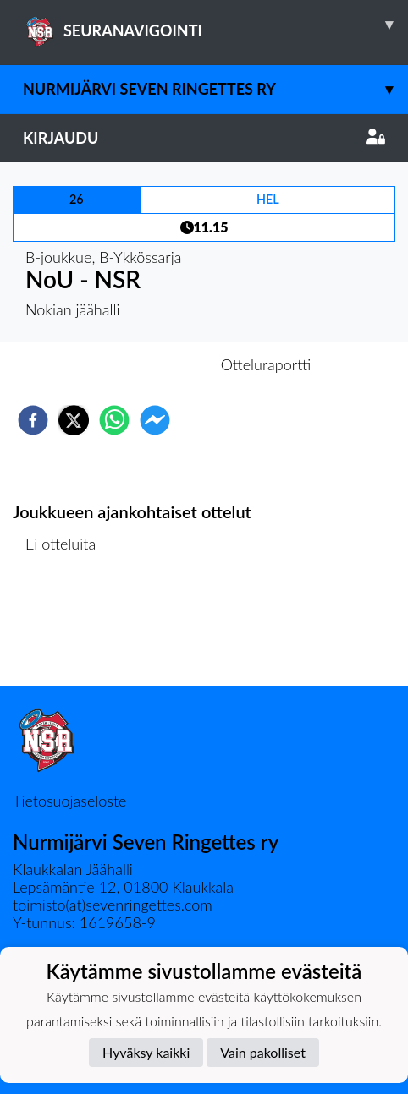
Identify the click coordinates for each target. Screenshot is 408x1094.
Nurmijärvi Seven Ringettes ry (215, 89)
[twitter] (73, 420)
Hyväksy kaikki (146, 1052)
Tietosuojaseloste (69, 800)
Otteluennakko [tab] (145, 364)
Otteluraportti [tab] (266, 364)
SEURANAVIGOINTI (215, 24)
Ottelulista (67, 629)
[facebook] (33, 420)
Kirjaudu (204, 138)
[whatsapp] (114, 420)
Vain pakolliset (263, 1052)
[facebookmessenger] (155, 420)
